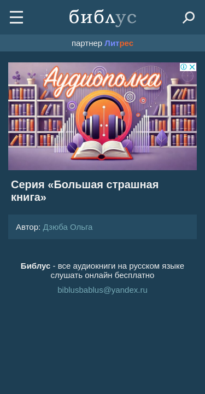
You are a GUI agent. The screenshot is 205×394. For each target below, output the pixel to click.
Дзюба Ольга (67, 226)
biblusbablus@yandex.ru (102, 289)
